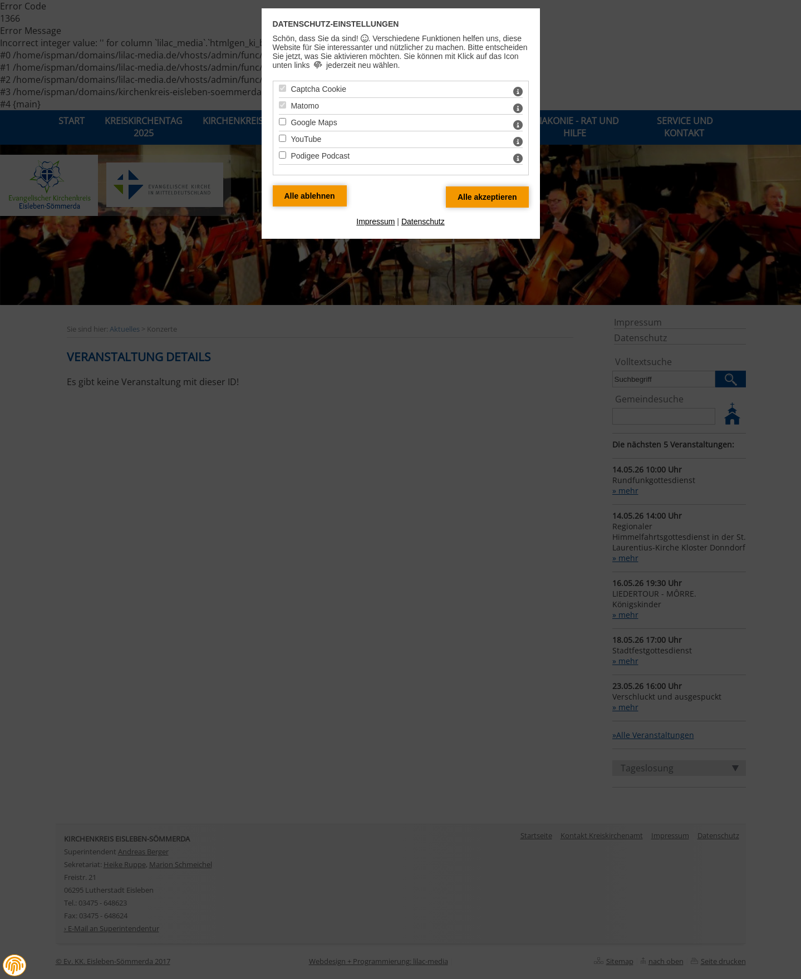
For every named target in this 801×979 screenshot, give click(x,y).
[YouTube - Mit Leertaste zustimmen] (282, 138)
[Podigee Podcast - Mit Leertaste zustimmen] (282, 155)
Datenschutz (423, 221)
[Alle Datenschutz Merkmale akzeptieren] (487, 197)
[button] (14, 966)
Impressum (375, 221)
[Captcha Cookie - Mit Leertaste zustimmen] (282, 88)
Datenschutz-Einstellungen (336, 23)
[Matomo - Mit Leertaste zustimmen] (282, 105)
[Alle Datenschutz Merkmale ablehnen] (310, 195)
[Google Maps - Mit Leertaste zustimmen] (282, 121)
